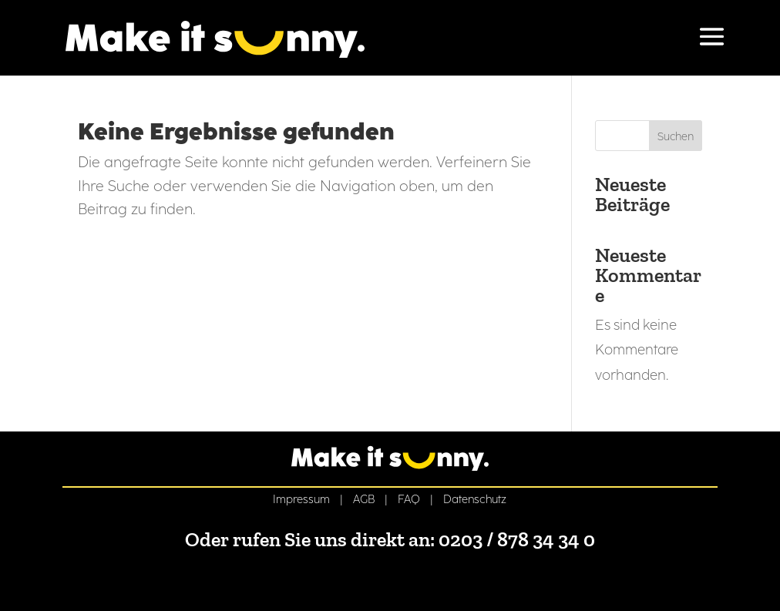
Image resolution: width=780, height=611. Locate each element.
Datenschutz (474, 499)
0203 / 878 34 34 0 (517, 539)
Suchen (675, 136)
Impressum (301, 499)
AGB (364, 499)
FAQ (409, 499)
